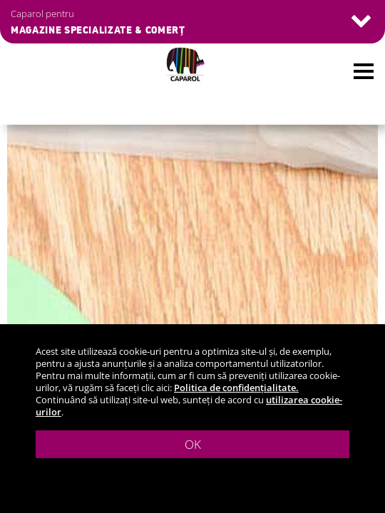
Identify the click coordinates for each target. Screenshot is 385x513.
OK (193, 444)
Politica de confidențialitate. (236, 387)
